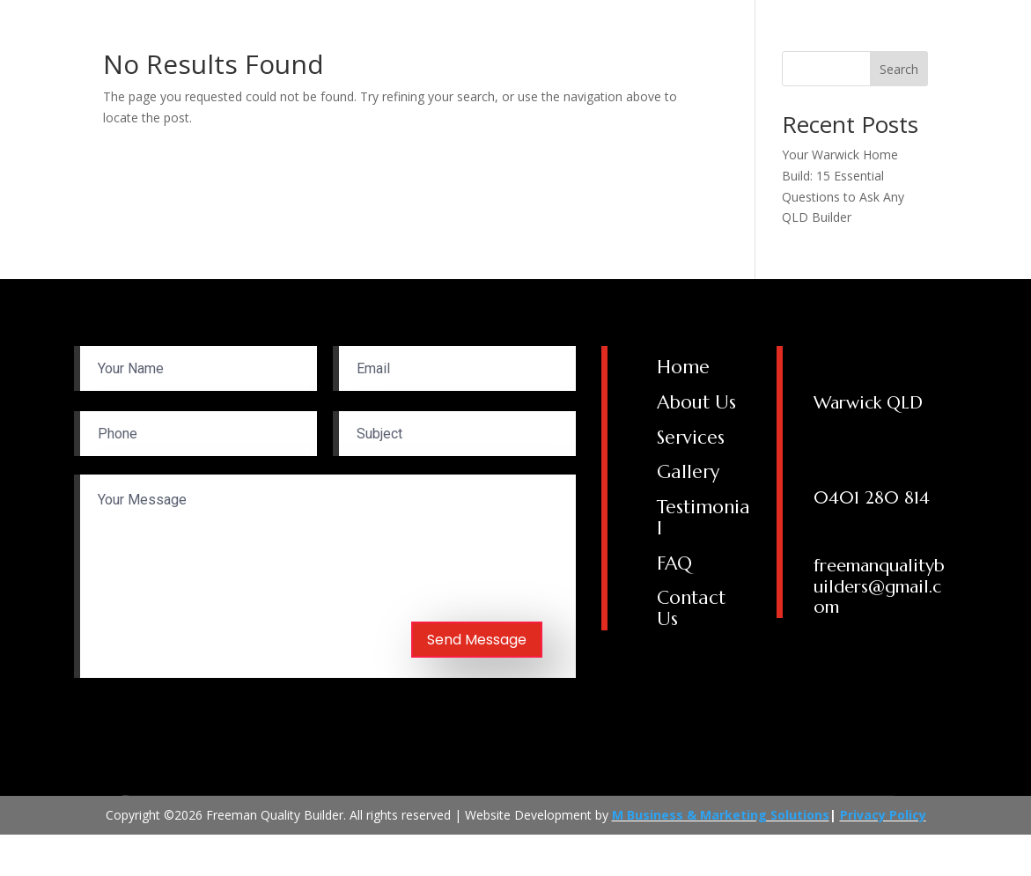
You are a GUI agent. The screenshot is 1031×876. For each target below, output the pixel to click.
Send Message (477, 639)
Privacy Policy (883, 814)
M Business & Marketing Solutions (720, 814)
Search (899, 69)
